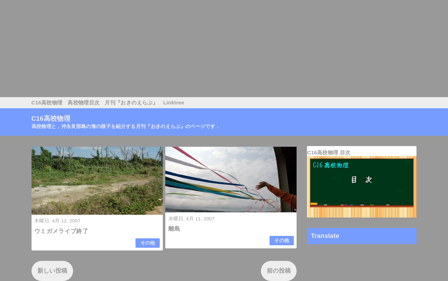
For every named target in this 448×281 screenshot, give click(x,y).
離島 (174, 228)
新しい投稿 (52, 270)
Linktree (173, 102)
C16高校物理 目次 (328, 152)
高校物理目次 (83, 102)
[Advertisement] (208, 48)
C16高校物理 (47, 102)
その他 (147, 243)
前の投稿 (279, 270)
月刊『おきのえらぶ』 (131, 102)
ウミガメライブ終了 (61, 231)
